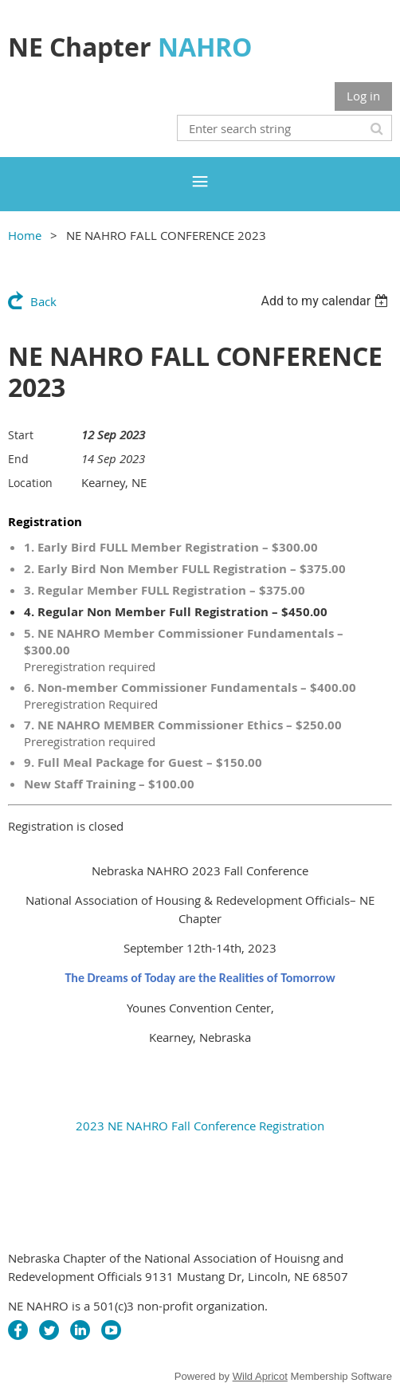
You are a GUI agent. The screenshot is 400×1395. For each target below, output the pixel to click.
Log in (363, 96)
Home (24, 235)
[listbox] (326, 301)
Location (30, 482)
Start (20, 434)
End (18, 458)
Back (43, 301)
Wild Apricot (260, 1376)
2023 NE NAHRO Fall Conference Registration (200, 1126)
